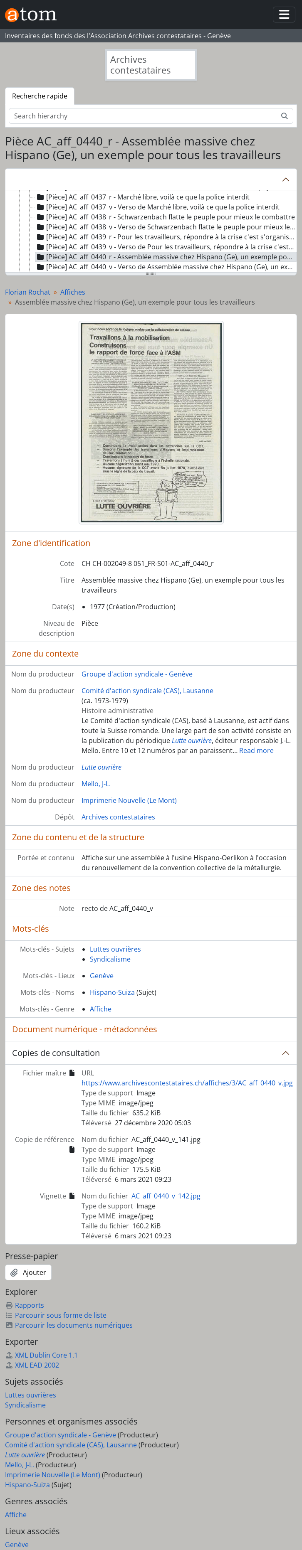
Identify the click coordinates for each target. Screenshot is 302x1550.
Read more (256, 750)
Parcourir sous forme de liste (55, 1315)
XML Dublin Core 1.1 (41, 1355)
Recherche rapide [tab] (39, 96)
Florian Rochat (27, 292)
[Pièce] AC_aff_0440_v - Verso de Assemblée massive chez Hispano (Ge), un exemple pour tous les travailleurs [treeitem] (166, 267)
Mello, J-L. (96, 783)
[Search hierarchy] (142, 116)
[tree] (151, 231)
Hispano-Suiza (112, 992)
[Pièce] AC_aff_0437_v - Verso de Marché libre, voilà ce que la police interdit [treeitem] (157, 207)
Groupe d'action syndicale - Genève (137, 674)
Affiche (100, 1009)
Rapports (24, 1305)
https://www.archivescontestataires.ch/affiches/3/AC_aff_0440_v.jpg (187, 1082)
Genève (102, 975)
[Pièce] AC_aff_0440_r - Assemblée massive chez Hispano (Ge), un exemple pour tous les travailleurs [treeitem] (166, 257)
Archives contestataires (118, 817)
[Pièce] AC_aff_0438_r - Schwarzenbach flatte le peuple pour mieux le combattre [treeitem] (165, 217)
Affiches (72, 292)
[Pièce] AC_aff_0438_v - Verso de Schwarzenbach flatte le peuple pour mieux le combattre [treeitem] (166, 227)
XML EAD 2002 (32, 1365)
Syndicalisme (110, 959)
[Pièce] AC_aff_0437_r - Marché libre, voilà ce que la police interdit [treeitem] (142, 197)
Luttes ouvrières (115, 949)
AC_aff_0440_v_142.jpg (166, 1196)
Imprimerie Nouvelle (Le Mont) (129, 800)
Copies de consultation (56, 1052)
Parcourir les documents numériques (69, 1325)
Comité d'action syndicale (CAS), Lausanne (147, 690)
